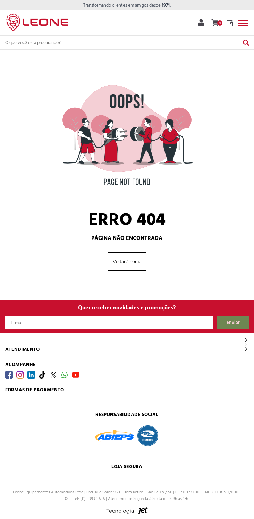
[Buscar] (246, 42)
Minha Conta (201, 22)
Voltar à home (127, 262)
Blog (229, 23)
